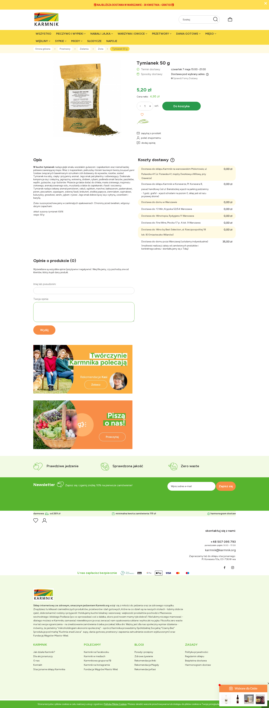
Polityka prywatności (196, 652)
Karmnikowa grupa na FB (97, 660)
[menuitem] (43, 33)
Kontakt (37, 664)
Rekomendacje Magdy (146, 664)
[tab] (78, 390)
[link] (82, 369)
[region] (82, 369)
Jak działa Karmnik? (44, 652)
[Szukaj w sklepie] (196, 19)
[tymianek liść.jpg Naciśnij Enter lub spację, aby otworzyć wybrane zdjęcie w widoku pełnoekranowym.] (82, 98)
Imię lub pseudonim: (44, 284)
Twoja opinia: (41, 299)
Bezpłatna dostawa (196, 660)
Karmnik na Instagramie (97, 664)
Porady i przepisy (143, 652)
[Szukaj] (215, 19)
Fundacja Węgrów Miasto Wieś (101, 669)
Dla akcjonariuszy (43, 656)
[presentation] (202, 498)
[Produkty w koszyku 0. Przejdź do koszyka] (230, 19)
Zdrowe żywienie (143, 656)
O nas (36, 660)
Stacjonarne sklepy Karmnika (49, 669)
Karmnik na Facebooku (96, 652)
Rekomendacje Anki (145, 660)
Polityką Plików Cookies (115, 704)
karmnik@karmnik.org (220, 550)
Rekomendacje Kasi (145, 669)
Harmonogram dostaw (198, 664)
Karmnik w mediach (94, 656)
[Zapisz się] (224, 486)
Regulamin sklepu (194, 656)
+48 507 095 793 (223, 542)
